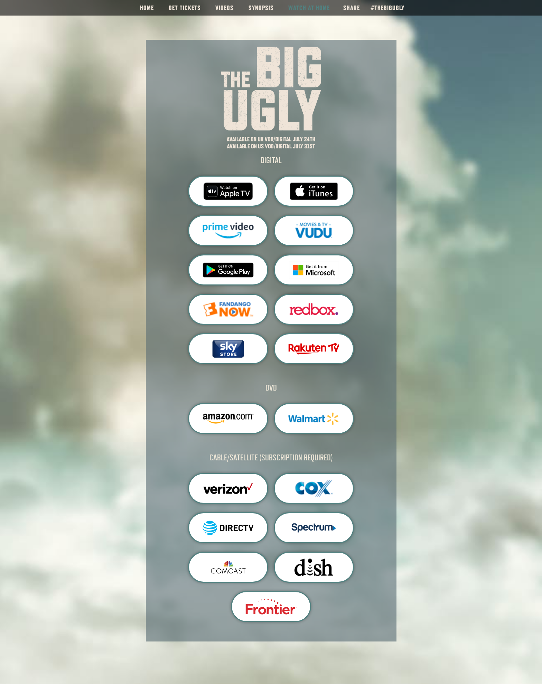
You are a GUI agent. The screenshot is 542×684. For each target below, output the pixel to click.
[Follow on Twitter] (532, 7)
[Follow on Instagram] (520, 7)
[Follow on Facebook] (509, 7)
